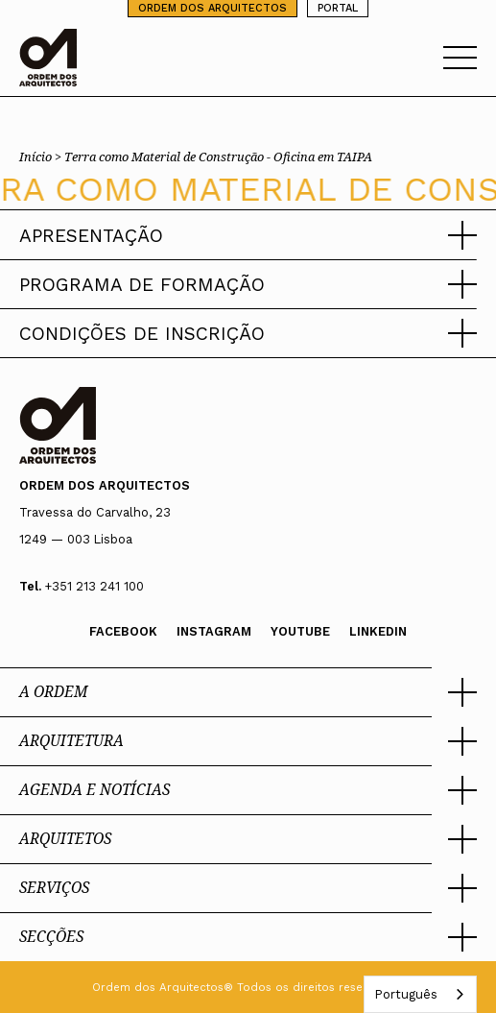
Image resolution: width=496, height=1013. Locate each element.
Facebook (123, 631)
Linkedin (378, 631)
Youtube (300, 631)
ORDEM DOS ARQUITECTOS (212, 8)
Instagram (214, 631)
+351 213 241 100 (94, 586)
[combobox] (420, 994)
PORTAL (338, 8)
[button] (248, 235)
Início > (41, 156)
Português (405, 994)
